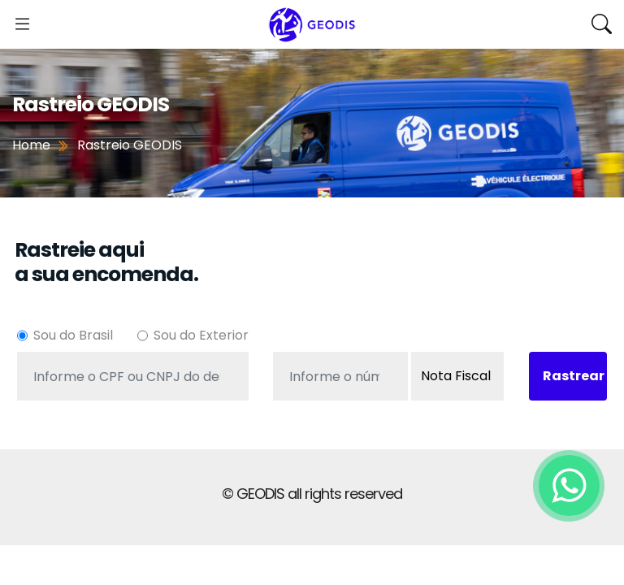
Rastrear (573, 375)
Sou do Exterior (201, 335)
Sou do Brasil (73, 335)
